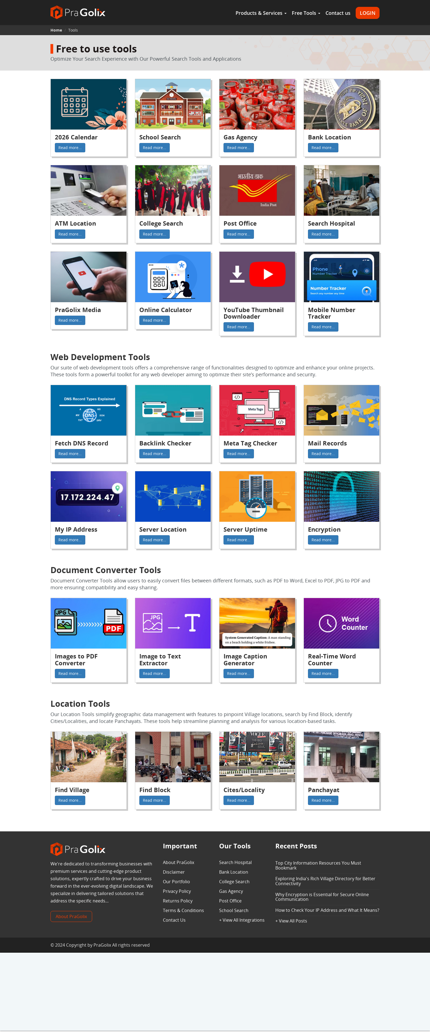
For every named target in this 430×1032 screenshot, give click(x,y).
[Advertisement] (215, 992)
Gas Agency (231, 891)
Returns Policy (178, 901)
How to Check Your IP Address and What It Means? (327, 910)
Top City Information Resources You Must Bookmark (318, 865)
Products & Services (261, 13)
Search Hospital (235, 862)
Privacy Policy (177, 891)
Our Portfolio (176, 882)
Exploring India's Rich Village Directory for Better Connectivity (325, 881)
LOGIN (367, 13)
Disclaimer (174, 872)
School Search (233, 910)
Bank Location (233, 872)
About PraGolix (71, 916)
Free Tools (306, 13)
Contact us (338, 13)
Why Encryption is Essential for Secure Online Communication (322, 896)
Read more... (70, 147)
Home (56, 30)
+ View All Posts (291, 921)
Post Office (230, 901)
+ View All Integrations (242, 920)
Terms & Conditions (183, 910)
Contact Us (174, 920)
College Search (234, 882)
